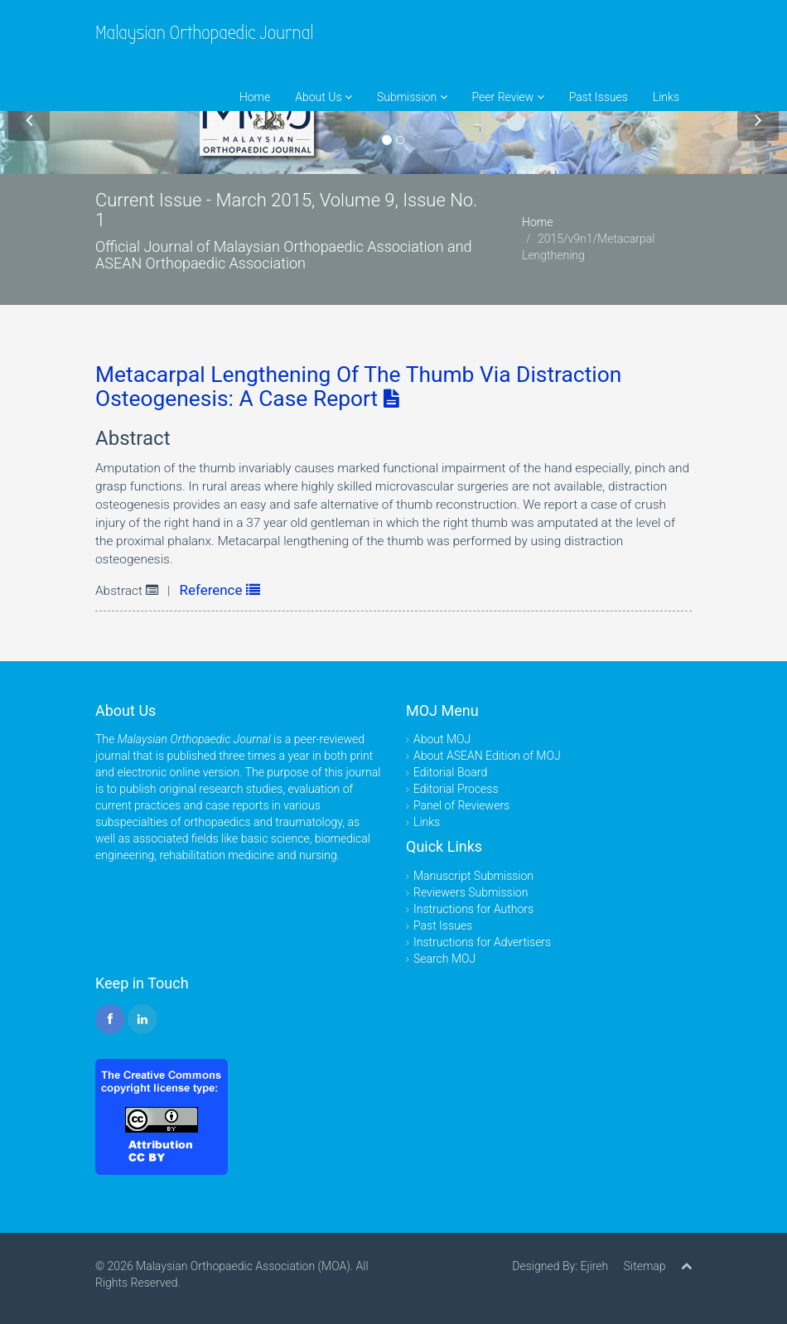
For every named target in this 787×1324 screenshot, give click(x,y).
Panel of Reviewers (461, 805)
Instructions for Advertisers (482, 942)
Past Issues (598, 97)
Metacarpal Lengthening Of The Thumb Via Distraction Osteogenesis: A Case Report (358, 386)
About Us (323, 97)
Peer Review (508, 97)
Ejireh (594, 1266)
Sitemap (645, 1266)
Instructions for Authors (473, 909)
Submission (412, 97)
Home (254, 97)
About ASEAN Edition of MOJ (487, 755)
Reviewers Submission (470, 892)
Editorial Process (456, 788)
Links (666, 97)
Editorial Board (450, 772)
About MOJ (442, 739)
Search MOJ (444, 958)
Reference (220, 590)
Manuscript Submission (473, 875)
